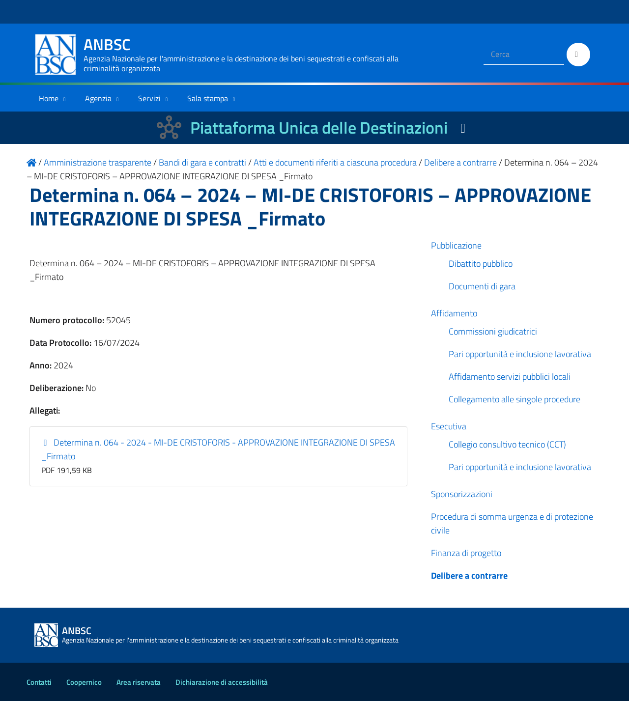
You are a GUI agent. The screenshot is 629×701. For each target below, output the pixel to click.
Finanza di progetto (466, 553)
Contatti (39, 682)
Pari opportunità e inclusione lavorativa (520, 354)
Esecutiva (448, 426)
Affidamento (454, 313)
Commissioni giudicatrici (493, 331)
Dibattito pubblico (481, 263)
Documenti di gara (482, 286)
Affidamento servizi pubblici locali (510, 376)
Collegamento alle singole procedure (514, 399)
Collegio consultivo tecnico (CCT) (507, 444)
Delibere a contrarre (469, 575)
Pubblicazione (456, 245)
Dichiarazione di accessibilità (221, 682)
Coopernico (84, 682)
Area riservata (138, 682)
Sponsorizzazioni (461, 494)
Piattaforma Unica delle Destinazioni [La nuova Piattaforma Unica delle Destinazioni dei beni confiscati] (319, 127)
